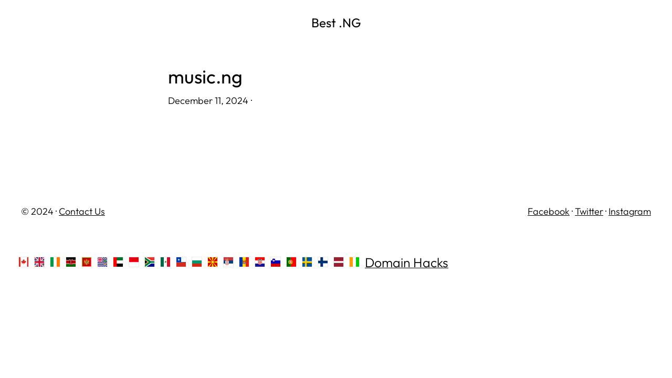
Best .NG (336, 22)
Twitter (589, 211)
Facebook (549, 211)
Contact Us (82, 211)
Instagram (629, 211)
